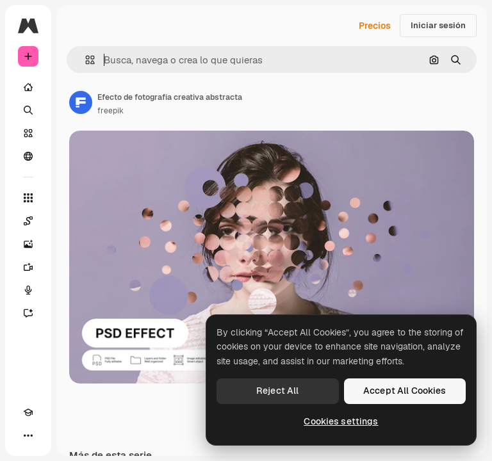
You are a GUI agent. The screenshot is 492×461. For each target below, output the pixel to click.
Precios (375, 25)
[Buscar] (28, 110)
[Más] (28, 435)
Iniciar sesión (438, 25)
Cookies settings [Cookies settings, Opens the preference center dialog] (341, 421)
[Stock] (28, 133)
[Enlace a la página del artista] (80, 102)
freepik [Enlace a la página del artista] (110, 111)
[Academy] (28, 412)
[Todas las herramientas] (28, 198)
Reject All (277, 390)
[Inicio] (28, 87)
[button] (84, 60)
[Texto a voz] (28, 290)
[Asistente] (28, 313)
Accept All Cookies (405, 390)
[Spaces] (28, 221)
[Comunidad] (28, 156)
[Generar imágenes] (28, 244)
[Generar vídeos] (28, 267)
